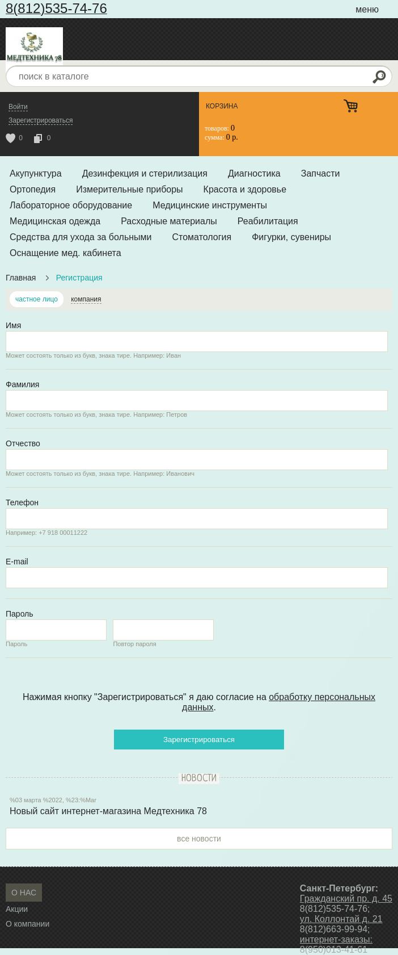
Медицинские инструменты (210, 205)
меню (367, 9)
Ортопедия (33, 189)
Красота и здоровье (245, 189)
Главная (21, 277)
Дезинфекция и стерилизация (145, 173)
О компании (27, 923)
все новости (199, 838)
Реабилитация (268, 221)
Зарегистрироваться (199, 739)
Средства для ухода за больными (81, 237)
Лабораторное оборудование (71, 205)
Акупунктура (36, 173)
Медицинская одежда (55, 221)
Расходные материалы (169, 221)
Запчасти (320, 173)
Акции (17, 909)
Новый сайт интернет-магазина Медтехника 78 (108, 811)
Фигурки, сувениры (291, 237)
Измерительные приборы (129, 189)
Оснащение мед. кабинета (65, 253)
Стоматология (202, 237)
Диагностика (254, 173)
